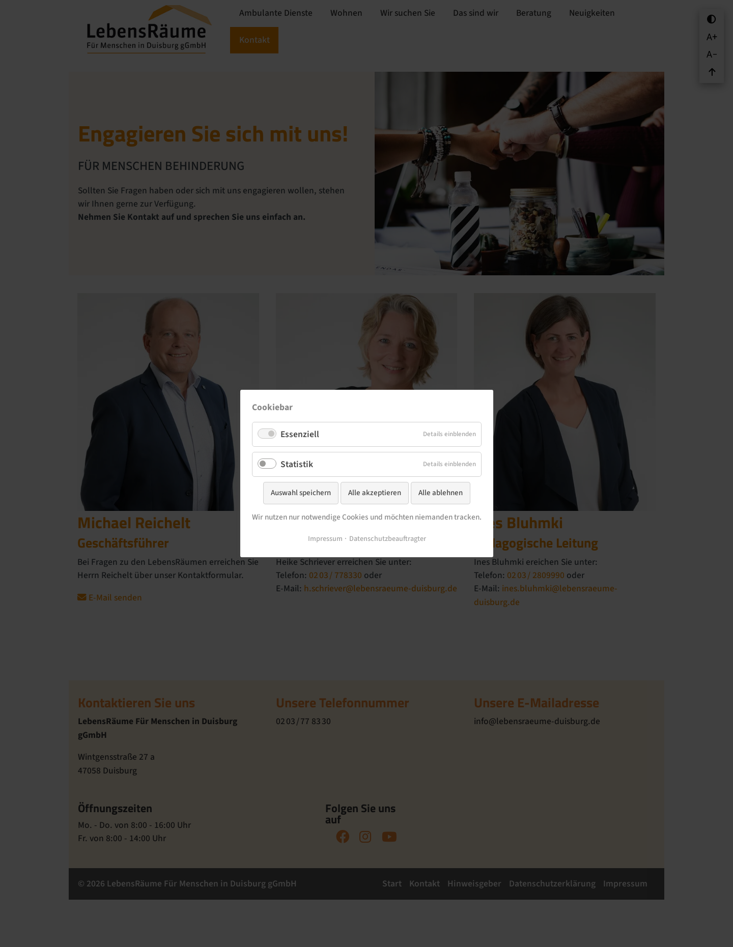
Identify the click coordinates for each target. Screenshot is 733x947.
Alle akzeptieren (374, 492)
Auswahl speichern (301, 492)
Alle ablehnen (440, 492)
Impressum (324, 539)
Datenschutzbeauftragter (387, 539)
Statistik (291, 463)
